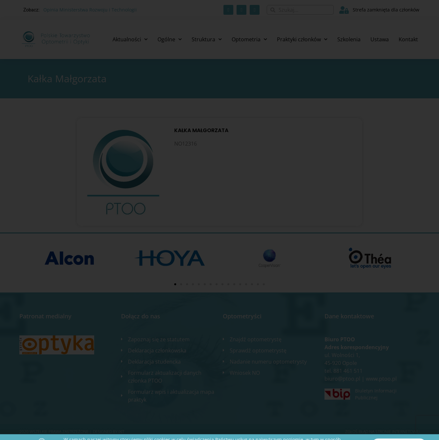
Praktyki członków (302, 39)
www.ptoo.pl (381, 378)
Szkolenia (349, 39)
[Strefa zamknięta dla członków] (344, 10)
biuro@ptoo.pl (342, 378)
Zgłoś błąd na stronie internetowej (382, 431)
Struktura (207, 39)
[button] (175, 284)
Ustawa (379, 39)
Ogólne (169, 39)
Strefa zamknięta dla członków (386, 10)
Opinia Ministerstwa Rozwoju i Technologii (90, 10)
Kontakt (408, 39)
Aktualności (130, 39)
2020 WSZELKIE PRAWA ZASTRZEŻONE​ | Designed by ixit (71, 431)
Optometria (249, 39)
